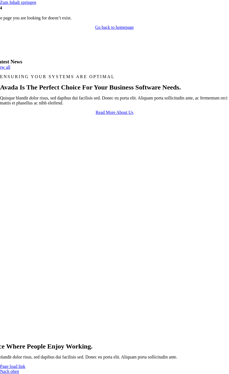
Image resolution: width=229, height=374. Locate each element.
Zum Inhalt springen (18, 2)
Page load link (12, 366)
